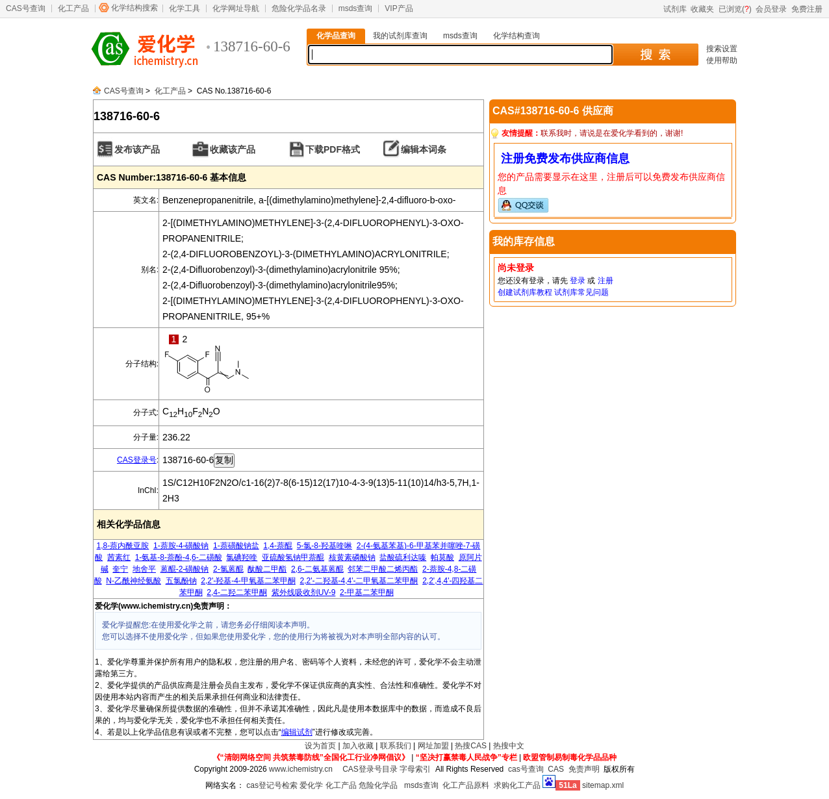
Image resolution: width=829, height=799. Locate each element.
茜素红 (119, 557)
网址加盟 (433, 745)
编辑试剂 (296, 732)
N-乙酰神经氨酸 (133, 580)
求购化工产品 (517, 785)
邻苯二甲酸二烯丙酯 (383, 569)
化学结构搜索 (134, 7)
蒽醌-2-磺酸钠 (184, 569)
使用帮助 (721, 60)
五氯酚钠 (181, 580)
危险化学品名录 (299, 8)
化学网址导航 (235, 8)
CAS (556, 769)
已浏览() (735, 9)
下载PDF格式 (332, 149)
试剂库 (675, 9)
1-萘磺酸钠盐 (236, 545)
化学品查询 (335, 35)
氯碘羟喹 (241, 557)
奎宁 (120, 569)
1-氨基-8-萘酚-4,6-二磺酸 (178, 557)
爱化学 (311, 785)
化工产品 (73, 8)
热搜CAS (471, 745)
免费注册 (807, 9)
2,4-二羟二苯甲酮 (237, 592)
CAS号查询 (25, 8)
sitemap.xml (603, 785)
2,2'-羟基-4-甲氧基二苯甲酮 (248, 580)
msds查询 (355, 8)
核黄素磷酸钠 (352, 557)
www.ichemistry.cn (301, 769)
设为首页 (320, 745)
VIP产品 (399, 8)
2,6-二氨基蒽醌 (317, 569)
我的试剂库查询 (400, 35)
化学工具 (184, 8)
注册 (605, 280)
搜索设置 (721, 48)
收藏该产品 (232, 149)
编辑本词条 (423, 149)
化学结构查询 (516, 35)
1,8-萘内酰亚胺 (123, 545)
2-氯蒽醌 (228, 569)
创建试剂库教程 (525, 292)
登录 (577, 280)
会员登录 (771, 9)
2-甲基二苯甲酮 (367, 592)
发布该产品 (137, 149)
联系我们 (395, 745)
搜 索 (655, 55)
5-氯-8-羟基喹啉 (324, 545)
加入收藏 (358, 745)
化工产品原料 (465, 785)
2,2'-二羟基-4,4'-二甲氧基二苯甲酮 (359, 580)
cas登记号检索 (272, 785)
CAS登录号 (137, 459)
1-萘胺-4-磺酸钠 (181, 545)
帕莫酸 (442, 557)
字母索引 (415, 769)
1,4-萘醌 (277, 545)
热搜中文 (508, 745)
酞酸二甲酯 (267, 569)
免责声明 (584, 769)
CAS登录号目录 (370, 769)
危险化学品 (378, 785)
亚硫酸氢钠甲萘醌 (293, 557)
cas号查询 (526, 769)
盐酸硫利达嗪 (402, 557)
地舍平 (144, 569)
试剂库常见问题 (581, 292)
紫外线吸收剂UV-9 (304, 592)
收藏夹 (702, 9)
